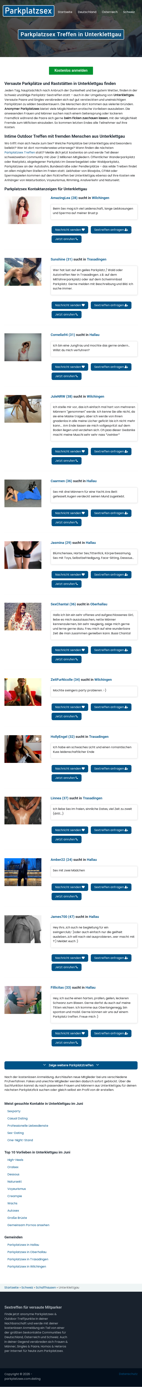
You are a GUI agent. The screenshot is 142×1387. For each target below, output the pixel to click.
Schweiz (129, 12)
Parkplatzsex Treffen (19, 153)
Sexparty (14, 1111)
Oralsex (12, 1167)
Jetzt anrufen (66, 239)
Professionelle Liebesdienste (27, 1126)
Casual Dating (17, 1119)
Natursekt (14, 1182)
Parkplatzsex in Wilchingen (26, 1267)
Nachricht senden (70, 230)
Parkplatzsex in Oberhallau (26, 1252)
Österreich (110, 12)
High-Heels (15, 1160)
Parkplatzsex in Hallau (23, 1245)
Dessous (13, 1175)
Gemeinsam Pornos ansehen (28, 1225)
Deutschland (87, 12)
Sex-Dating (15, 1133)
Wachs (12, 1204)
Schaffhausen (46, 1288)
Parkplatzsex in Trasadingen (27, 1259)
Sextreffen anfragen (111, 230)
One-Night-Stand (20, 1140)
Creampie (14, 1196)
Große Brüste (17, 1218)
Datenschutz (128, 1374)
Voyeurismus (16, 1189)
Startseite (65, 12)
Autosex (13, 1211)
